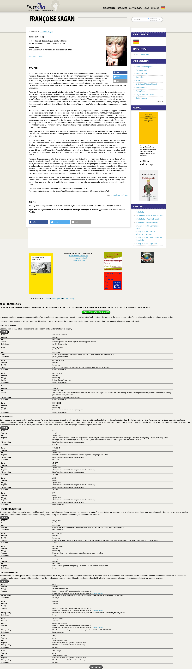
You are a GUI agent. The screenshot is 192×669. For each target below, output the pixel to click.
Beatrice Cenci (141, 74)
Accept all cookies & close (96, 312)
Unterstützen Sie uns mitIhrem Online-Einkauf (78, 258)
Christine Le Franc (120, 195)
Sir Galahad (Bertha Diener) (146, 84)
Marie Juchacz (141, 70)
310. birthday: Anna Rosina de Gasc (149, 215)
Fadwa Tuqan (141, 91)
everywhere (152, 18)
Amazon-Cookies (97, 593)
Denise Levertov (142, 88)
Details (4, 332)
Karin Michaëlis (141, 98)
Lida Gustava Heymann (144, 67)
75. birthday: (140, 212)
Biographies (109, 8)
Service (155, 8)
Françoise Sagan (46, 32)
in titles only (152, 20)
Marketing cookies (9, 572)
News (146, 8)
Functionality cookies (10, 509)
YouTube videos (6, 416)
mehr (159, 101)
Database (122, 8)
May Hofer (140, 81)
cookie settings (69, 298)
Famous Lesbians (142, 54)
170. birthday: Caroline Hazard (147, 219)
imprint (47, 298)
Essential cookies (8, 325)
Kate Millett (140, 77)
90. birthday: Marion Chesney (147, 222)
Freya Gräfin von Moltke (145, 95)
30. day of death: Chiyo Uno (146, 244)
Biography (32, 56)
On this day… (135, 8)
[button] (120, 72)
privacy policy (56, 298)
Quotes (40, 56)
